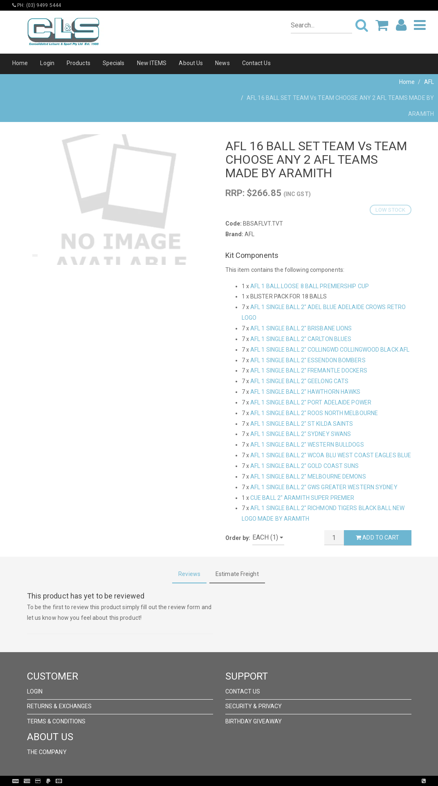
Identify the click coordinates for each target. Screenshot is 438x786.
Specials (114, 63)
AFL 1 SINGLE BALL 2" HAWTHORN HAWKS (305, 391)
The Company (47, 752)
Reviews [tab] (189, 574)
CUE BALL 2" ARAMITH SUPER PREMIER (302, 498)
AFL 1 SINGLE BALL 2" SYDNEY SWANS (300, 434)
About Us (191, 63)
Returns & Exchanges (59, 706)
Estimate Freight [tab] (237, 574)
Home (20, 63)
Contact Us (256, 63)
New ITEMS (152, 63)
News (222, 63)
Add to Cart (377, 537)
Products (78, 63)
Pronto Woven (236, 781)
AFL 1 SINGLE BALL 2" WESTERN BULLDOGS (307, 444)
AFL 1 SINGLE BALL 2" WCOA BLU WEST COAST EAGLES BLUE (330, 455)
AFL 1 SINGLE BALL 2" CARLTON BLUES (300, 339)
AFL (429, 82)
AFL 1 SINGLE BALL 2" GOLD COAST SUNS (304, 466)
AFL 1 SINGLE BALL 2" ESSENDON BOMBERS (308, 360)
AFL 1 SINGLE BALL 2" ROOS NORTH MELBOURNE (314, 413)
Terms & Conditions (56, 721)
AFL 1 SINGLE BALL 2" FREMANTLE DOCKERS (308, 370)
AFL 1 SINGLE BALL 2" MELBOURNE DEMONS (308, 476)
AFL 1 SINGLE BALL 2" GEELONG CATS (299, 381)
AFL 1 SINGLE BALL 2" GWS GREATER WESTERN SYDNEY (324, 487)
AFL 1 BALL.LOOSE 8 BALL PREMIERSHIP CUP (309, 286)
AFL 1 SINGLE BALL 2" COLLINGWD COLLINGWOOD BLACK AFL (329, 349)
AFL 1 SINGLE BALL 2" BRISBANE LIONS (301, 328)
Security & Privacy (253, 706)
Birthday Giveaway (253, 721)
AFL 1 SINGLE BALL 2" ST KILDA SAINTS (301, 423)
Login (47, 63)
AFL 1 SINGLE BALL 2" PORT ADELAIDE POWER (310, 402)
